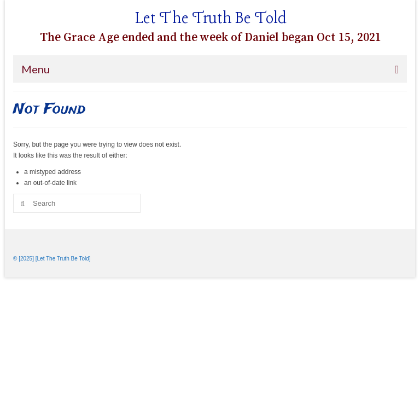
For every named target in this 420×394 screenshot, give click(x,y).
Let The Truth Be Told (211, 19)
